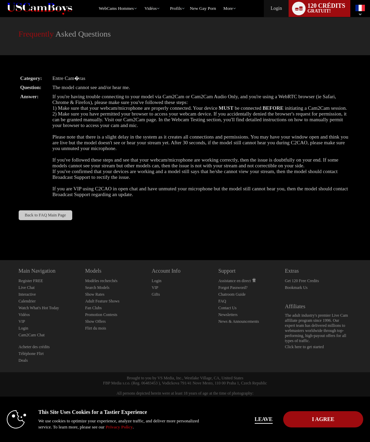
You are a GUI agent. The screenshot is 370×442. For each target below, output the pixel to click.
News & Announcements (238, 321)
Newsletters (228, 314)
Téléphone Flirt (31, 353)
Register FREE (31, 280)
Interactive (27, 294)
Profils (176, 8)
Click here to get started (304, 346)
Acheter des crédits (34, 346)
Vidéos (150, 8)
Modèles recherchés (101, 280)
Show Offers (95, 321)
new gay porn (203, 8)
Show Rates (94, 294)
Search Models (97, 287)
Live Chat (27, 287)
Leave (264, 419)
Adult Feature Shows (102, 301)
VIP (22, 321)
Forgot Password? (233, 287)
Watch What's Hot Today (39, 308)
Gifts (156, 294)
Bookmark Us (296, 287)
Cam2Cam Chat (32, 335)
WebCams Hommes (116, 8)
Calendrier (27, 301)
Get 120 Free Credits (302, 280)
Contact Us (227, 308)
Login (276, 8)
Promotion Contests (101, 314)
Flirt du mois (95, 328)
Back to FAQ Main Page (45, 215)
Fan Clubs (93, 308)
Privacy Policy (119, 426)
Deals (23, 360)
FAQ (222, 301)
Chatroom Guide (232, 294)
